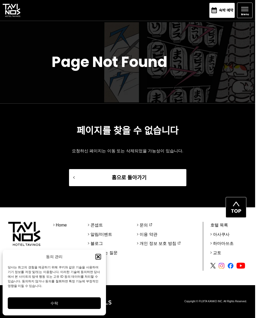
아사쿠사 (221, 234)
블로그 (96, 243)
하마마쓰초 (223, 243)
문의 (144, 225)
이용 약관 (148, 234)
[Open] (245, 10)
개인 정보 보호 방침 (158, 243)
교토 (217, 253)
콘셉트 (96, 225)
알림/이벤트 (101, 234)
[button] (98, 256)
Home (61, 225)
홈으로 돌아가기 (129, 177)
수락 (54, 303)
